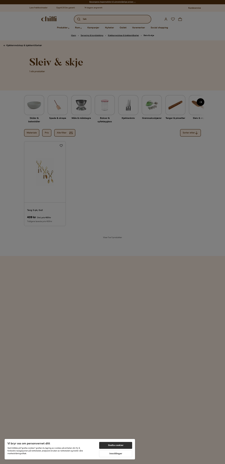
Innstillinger (115, 454)
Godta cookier (115, 445)
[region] (70, 449)
